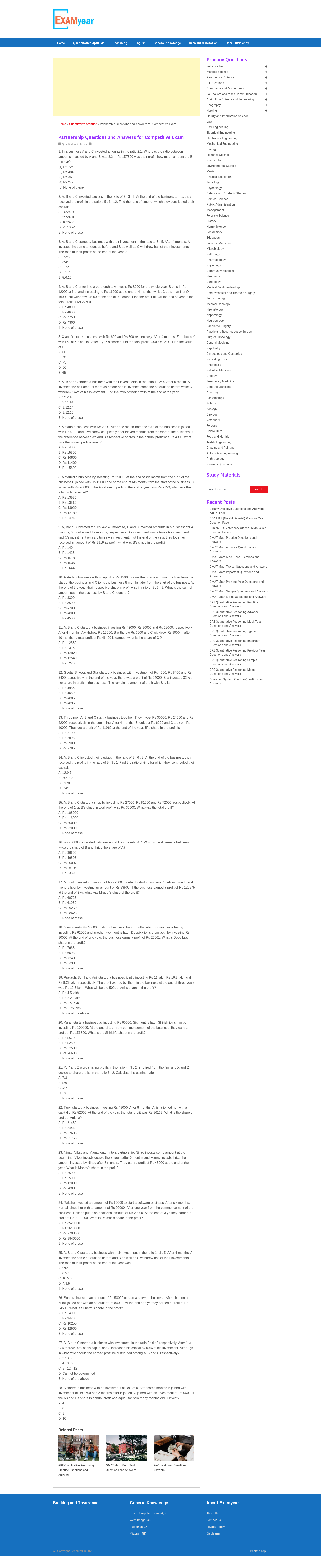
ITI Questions (215, 83)
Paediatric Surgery (219, 326)
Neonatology (215, 309)
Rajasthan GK (139, 1527)
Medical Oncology (218, 304)
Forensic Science (218, 215)
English (140, 43)
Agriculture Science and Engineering (230, 99)
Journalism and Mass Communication (232, 94)
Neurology (213, 276)
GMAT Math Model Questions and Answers (238, 597)
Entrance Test (216, 66)
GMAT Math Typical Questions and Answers (238, 566)
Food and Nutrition (219, 436)
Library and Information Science (228, 116)
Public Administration (221, 204)
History (211, 221)
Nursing (212, 110)
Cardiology (214, 282)
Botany (211, 403)
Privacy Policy (215, 1527)
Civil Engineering (217, 127)
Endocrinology (216, 298)
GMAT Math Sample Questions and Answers (239, 591)
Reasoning (120, 43)
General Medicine (218, 342)
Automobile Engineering (222, 453)
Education (213, 237)
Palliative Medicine (219, 370)
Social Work (214, 232)
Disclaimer (213, 1533)
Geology (212, 414)
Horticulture (214, 431)
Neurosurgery (215, 320)
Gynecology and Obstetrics (224, 354)
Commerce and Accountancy (226, 88)
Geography (214, 105)
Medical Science (217, 72)
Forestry (212, 425)
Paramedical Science (220, 77)
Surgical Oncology (218, 337)
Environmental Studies (221, 166)
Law (209, 121)
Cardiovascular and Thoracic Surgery (231, 293)
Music (211, 171)
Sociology (213, 182)
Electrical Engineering (221, 132)
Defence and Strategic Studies (226, 193)
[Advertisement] (126, 87)
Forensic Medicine (219, 243)
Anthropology (215, 459)
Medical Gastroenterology (224, 287)
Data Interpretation (203, 43)
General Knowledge (167, 43)
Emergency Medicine (220, 381)
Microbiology (215, 249)
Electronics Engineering (222, 138)
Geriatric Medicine (219, 387)
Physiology (214, 265)
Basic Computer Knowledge (148, 1513)
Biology (211, 149)
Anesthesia (214, 365)
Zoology (212, 409)
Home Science (216, 226)
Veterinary (213, 420)
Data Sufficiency (237, 43)
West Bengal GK (140, 1520)
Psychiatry (213, 348)
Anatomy (212, 392)
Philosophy (214, 160)
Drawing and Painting (221, 447)
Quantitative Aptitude (88, 43)
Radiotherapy (215, 398)
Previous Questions (219, 464)
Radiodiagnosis (217, 359)
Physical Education (219, 177)
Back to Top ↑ (259, 1551)
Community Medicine (221, 271)
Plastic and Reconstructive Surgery (229, 331)
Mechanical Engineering (222, 144)
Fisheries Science (218, 155)
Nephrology (214, 315)
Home (61, 43)
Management (215, 210)
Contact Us (213, 1520)
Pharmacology (216, 260)
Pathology (213, 254)
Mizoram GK (138, 1533)
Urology (212, 376)
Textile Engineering (219, 442)
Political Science (217, 199)
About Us (212, 1513)
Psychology (214, 188)
